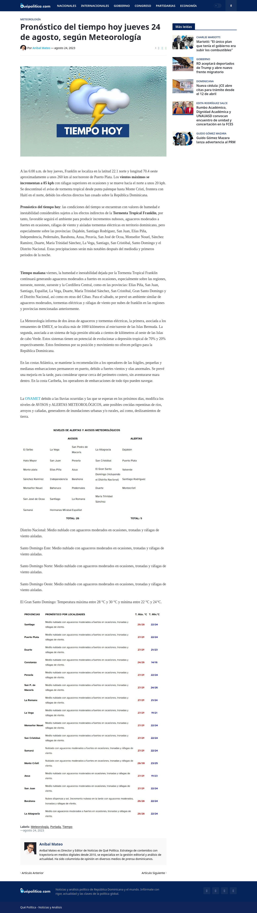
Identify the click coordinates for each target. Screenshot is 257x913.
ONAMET (33, 399)
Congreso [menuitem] (143, 6)
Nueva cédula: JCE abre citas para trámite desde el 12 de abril (215, 90)
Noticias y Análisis (50, 907)
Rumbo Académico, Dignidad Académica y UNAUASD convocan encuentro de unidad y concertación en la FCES (214, 115)
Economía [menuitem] (188, 6)
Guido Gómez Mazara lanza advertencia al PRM (216, 140)
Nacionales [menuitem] (66, 6)
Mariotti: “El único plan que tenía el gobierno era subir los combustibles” (216, 46)
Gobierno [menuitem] (122, 6)
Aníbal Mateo (51, 844)
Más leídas (183, 27)
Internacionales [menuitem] (95, 6)
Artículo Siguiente (153, 873)
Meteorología (40, 826)
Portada (55, 826)
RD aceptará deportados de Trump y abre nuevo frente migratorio (215, 67)
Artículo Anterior (33, 873)
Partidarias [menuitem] (165, 6)
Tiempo (67, 826)
